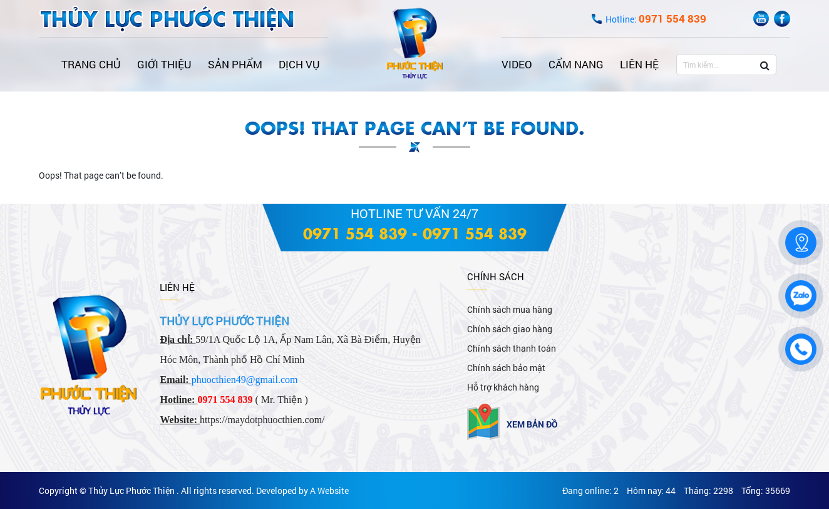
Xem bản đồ (532, 424)
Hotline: (655, 19)
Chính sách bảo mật (506, 368)
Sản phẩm (235, 64)
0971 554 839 (355, 233)
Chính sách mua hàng (509, 309)
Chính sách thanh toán (511, 348)
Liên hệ (639, 64)
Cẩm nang (576, 64)
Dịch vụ (299, 64)
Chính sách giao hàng (509, 329)
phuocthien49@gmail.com (245, 379)
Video (517, 64)
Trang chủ (91, 64)
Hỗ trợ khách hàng (503, 387)
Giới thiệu (164, 64)
